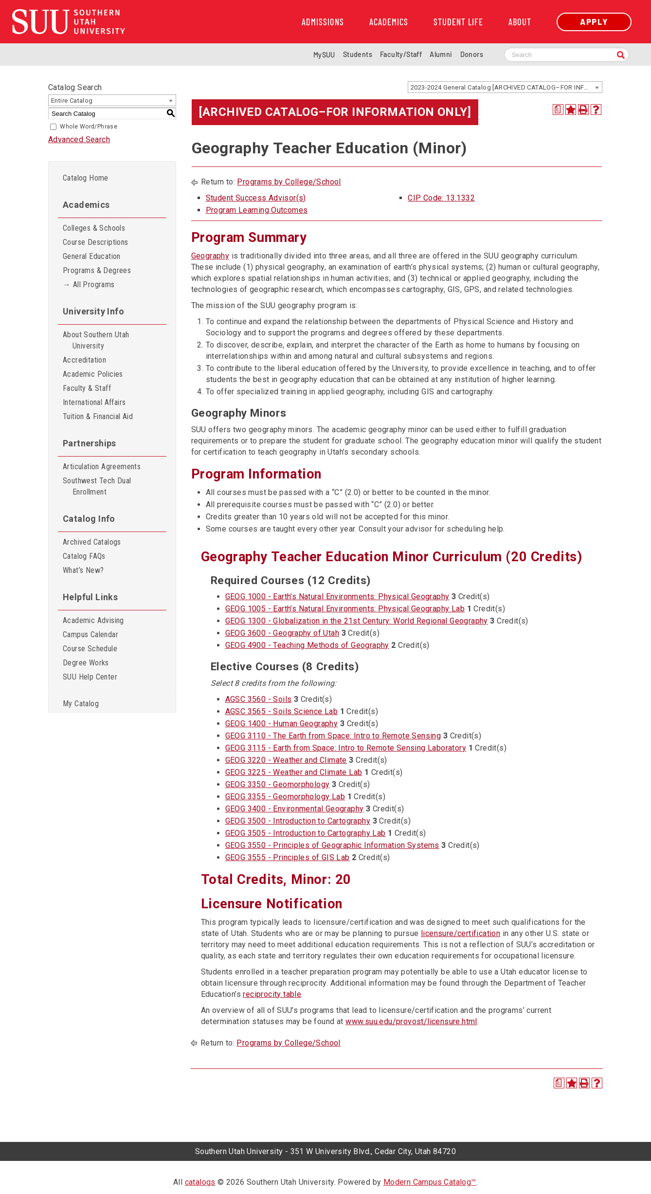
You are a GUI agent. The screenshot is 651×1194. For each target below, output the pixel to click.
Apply (594, 21)
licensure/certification (460, 933)
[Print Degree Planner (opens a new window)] (558, 109)
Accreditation (84, 360)
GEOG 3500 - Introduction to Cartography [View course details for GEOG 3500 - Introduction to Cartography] (298, 821)
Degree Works (86, 662)
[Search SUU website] (566, 55)
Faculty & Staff (87, 388)
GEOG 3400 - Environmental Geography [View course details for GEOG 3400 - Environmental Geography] (294, 808)
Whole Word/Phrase (88, 126)
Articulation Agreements (102, 466)
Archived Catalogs (92, 542)
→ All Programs (89, 284)
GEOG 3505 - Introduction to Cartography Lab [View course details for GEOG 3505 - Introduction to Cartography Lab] (305, 833)
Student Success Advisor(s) (256, 197)
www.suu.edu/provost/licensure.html (411, 1021)
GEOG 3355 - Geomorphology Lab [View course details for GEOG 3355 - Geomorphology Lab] (285, 796)
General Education (92, 256)
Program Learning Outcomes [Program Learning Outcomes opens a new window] (257, 210)
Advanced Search (79, 139)
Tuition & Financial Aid (98, 416)
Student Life (458, 22)
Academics (388, 22)
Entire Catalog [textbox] (72, 100)
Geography (210, 255)
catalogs (200, 1182)
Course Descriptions (95, 242)
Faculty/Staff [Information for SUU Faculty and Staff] (401, 54)
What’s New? (83, 570)
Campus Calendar (90, 634)
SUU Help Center (90, 676)
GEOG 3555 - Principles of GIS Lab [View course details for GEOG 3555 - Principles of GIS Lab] (287, 857)
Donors (471, 54)
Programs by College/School (289, 181)
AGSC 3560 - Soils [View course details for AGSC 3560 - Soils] (258, 699)
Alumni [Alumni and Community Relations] (441, 54)
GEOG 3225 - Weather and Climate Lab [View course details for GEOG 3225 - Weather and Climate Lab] (293, 772)
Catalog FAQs (84, 556)
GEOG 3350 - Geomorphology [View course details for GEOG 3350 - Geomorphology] (277, 784)
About (519, 22)
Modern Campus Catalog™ (429, 1182)
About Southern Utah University (96, 340)
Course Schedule (90, 648)
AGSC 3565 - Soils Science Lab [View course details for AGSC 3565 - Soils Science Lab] (281, 711)
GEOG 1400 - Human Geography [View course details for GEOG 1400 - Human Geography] (281, 723)
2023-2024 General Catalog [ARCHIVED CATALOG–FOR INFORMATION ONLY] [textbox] (506, 87)
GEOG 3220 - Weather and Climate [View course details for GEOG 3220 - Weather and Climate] (286, 760)
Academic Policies (93, 374)
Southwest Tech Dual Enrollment (97, 486)
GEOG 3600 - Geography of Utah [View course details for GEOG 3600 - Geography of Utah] (282, 633)
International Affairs (94, 402)
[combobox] (505, 87)
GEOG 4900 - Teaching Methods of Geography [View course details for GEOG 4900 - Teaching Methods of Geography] (307, 645)
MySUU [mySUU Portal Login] (324, 55)
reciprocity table (272, 994)
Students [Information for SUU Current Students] (357, 54)
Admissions (323, 22)
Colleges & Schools (94, 228)
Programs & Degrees (97, 270)
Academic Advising (93, 620)
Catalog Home (85, 178)
